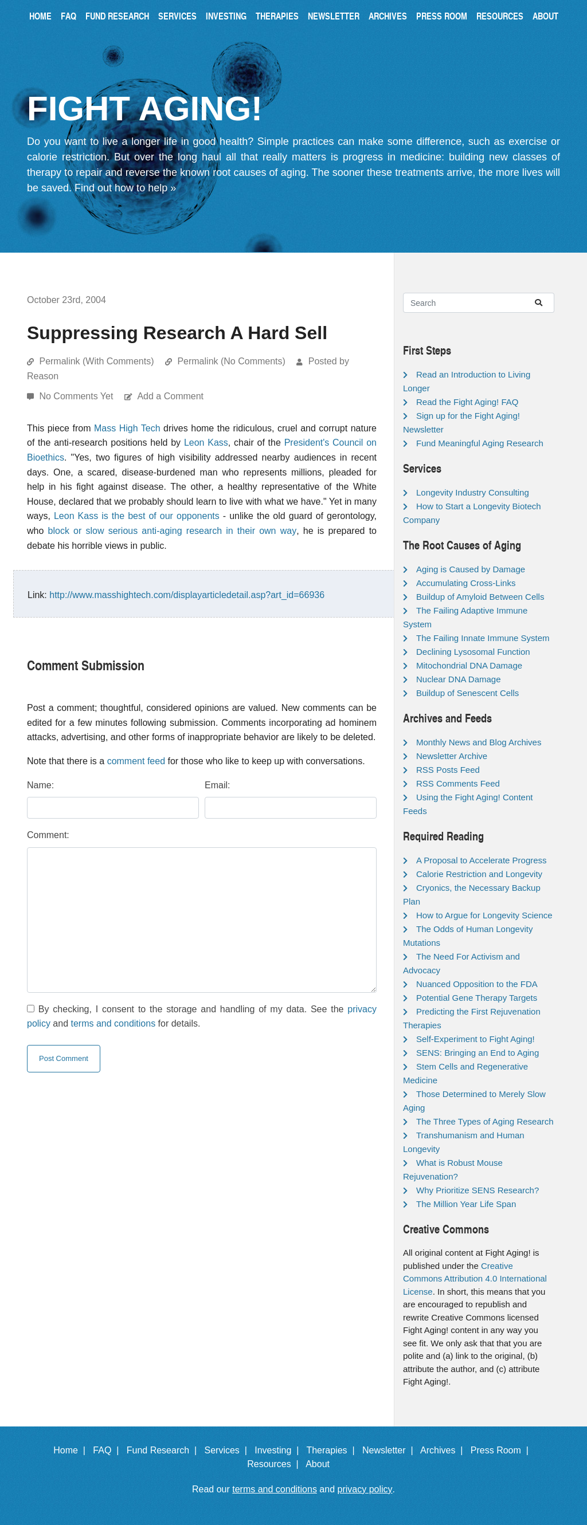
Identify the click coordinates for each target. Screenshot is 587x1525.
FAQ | (108, 1450)
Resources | (275, 1464)
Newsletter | (390, 1450)
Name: (40, 785)
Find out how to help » (125, 188)
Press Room (441, 15)
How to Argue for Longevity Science (484, 915)
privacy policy (365, 1489)
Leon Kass (206, 442)
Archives (388, 15)
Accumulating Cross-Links (465, 583)
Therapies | (332, 1450)
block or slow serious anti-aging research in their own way (172, 531)
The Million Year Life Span (466, 1204)
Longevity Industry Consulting (472, 492)
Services (177, 15)
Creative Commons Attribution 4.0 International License (475, 1278)
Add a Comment (170, 396)
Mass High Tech (127, 428)
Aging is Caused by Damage (470, 569)
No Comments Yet (77, 396)
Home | (72, 1450)
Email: (217, 785)
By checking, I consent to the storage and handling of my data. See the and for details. (202, 1016)
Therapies (277, 15)
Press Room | (502, 1450)
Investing (226, 15)
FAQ (68, 15)
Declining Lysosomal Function (473, 652)
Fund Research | (164, 1450)
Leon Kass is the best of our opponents (137, 516)
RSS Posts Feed (448, 770)
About (545, 15)
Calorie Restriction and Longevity (479, 874)
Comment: (48, 835)
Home (40, 15)
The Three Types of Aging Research (485, 1121)
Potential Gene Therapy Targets (476, 998)
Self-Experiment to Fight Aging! (475, 1039)
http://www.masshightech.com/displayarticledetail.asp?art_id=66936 (186, 595)
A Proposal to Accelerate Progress (481, 860)
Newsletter (333, 15)
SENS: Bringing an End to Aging (477, 1053)
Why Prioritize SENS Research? (477, 1190)
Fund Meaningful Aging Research (479, 443)
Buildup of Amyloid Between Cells (480, 597)
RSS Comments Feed (458, 783)
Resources (499, 15)
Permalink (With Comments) (96, 361)
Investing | (279, 1450)
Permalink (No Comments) (231, 361)
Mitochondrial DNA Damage (469, 665)
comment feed (136, 761)
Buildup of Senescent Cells (467, 693)
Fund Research (117, 15)
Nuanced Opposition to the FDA (477, 984)
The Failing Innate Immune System (483, 638)
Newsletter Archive (451, 756)
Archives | (444, 1450)
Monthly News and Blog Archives (478, 742)
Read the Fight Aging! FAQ (467, 402)
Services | (228, 1450)
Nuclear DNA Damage (458, 679)
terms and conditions (113, 1023)
